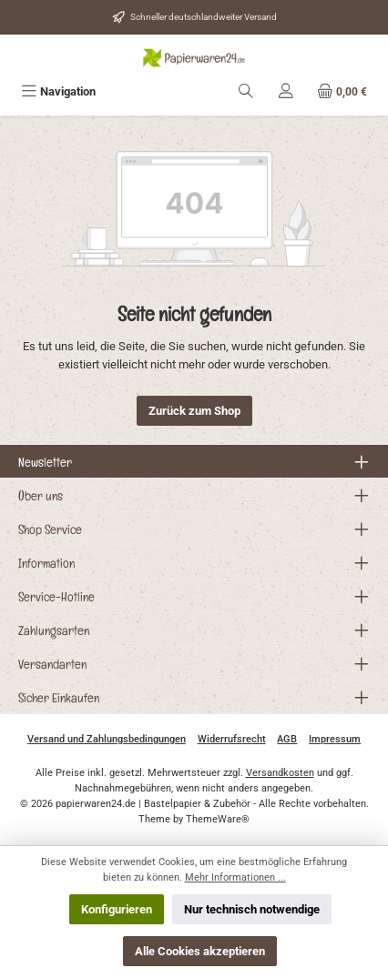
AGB (287, 739)
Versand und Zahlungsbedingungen (106, 739)
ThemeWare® (218, 819)
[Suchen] (246, 91)
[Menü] (58, 91)
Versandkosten (280, 773)
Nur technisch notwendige (252, 909)
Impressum (335, 739)
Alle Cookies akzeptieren (200, 951)
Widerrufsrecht (232, 739)
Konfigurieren (116, 909)
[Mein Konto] (286, 91)
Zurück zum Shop (194, 411)
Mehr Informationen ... (235, 877)
